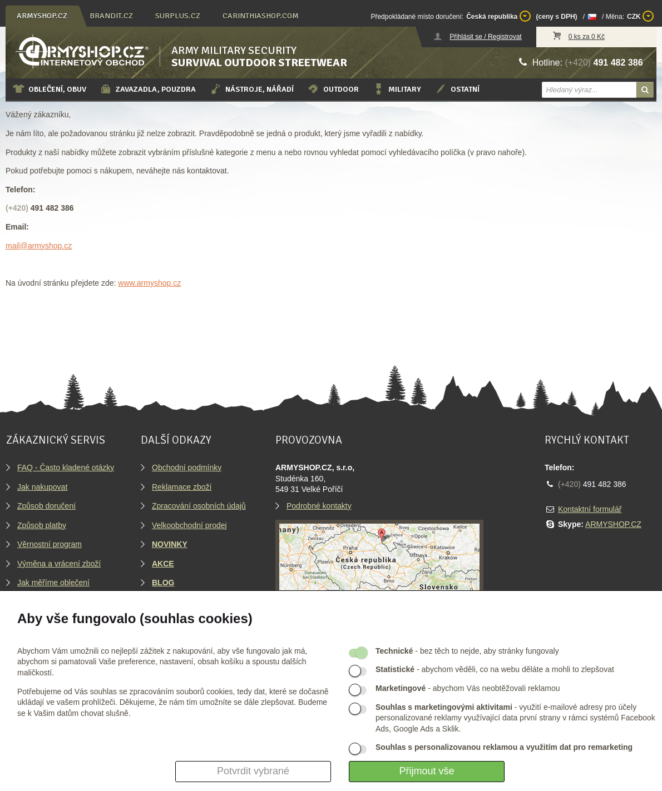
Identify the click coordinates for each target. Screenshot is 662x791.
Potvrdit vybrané (253, 771)
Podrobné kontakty (319, 505)
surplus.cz (177, 16)
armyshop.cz (42, 16)
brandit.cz (111, 16)
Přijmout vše (426, 771)
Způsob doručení (46, 505)
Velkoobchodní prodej (189, 525)
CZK (640, 16)
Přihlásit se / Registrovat (485, 37)
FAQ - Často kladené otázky (65, 467)
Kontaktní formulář (589, 509)
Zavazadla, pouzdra (148, 89)
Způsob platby (41, 525)
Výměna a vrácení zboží (59, 563)
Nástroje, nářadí (251, 89)
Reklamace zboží (181, 486)
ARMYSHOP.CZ (613, 524)
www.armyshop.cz (149, 282)
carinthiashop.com (261, 16)
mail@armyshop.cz (39, 245)
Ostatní (457, 89)
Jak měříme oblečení (53, 582)
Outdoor (333, 89)
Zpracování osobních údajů (199, 505)
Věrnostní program (49, 544)
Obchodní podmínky (186, 467)
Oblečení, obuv (49, 89)
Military (396, 89)
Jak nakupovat (42, 486)
